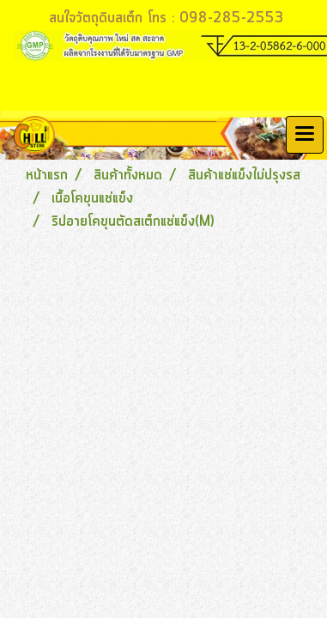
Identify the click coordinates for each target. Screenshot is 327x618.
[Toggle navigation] (305, 135)
